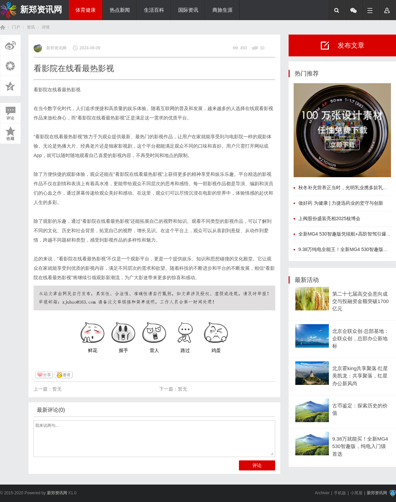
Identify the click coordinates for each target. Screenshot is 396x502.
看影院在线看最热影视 (57, 89)
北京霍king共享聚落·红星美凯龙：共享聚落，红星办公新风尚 (360, 376)
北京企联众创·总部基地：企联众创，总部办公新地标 (360, 339)
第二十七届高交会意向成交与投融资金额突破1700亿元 (360, 301)
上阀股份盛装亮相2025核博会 (329, 218)
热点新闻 (120, 10)
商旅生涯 (222, 10)
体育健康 (86, 10)
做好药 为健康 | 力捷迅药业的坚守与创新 (340, 203)
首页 (2, 27)
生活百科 (154, 10)
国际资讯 (188, 10)
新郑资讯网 (41, 9)
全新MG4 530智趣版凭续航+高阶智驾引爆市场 (347, 234)
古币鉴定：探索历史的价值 (360, 409)
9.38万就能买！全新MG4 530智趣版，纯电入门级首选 (360, 446)
